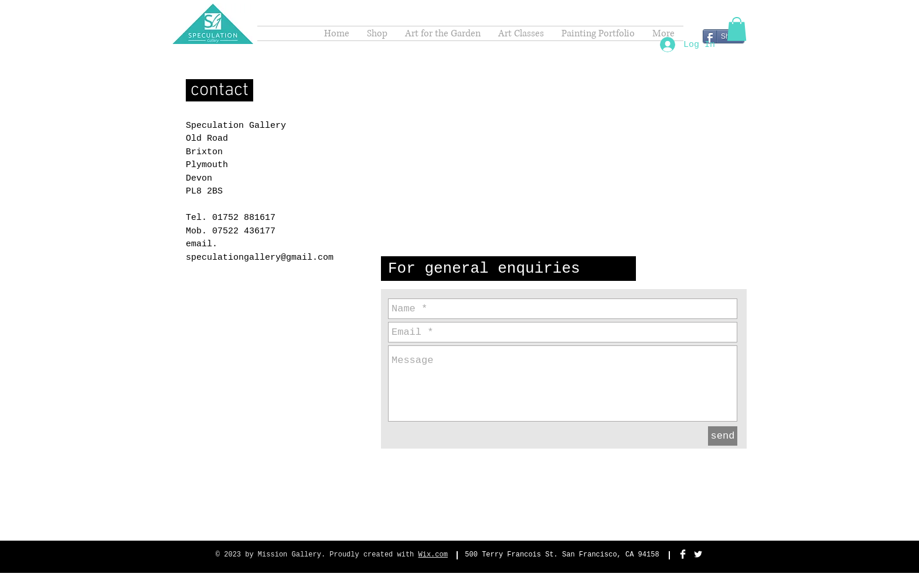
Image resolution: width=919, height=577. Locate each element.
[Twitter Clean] (698, 554)
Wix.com (433, 555)
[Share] (723, 36)
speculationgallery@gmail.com (259, 258)
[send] (722, 436)
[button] (737, 29)
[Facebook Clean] (682, 554)
